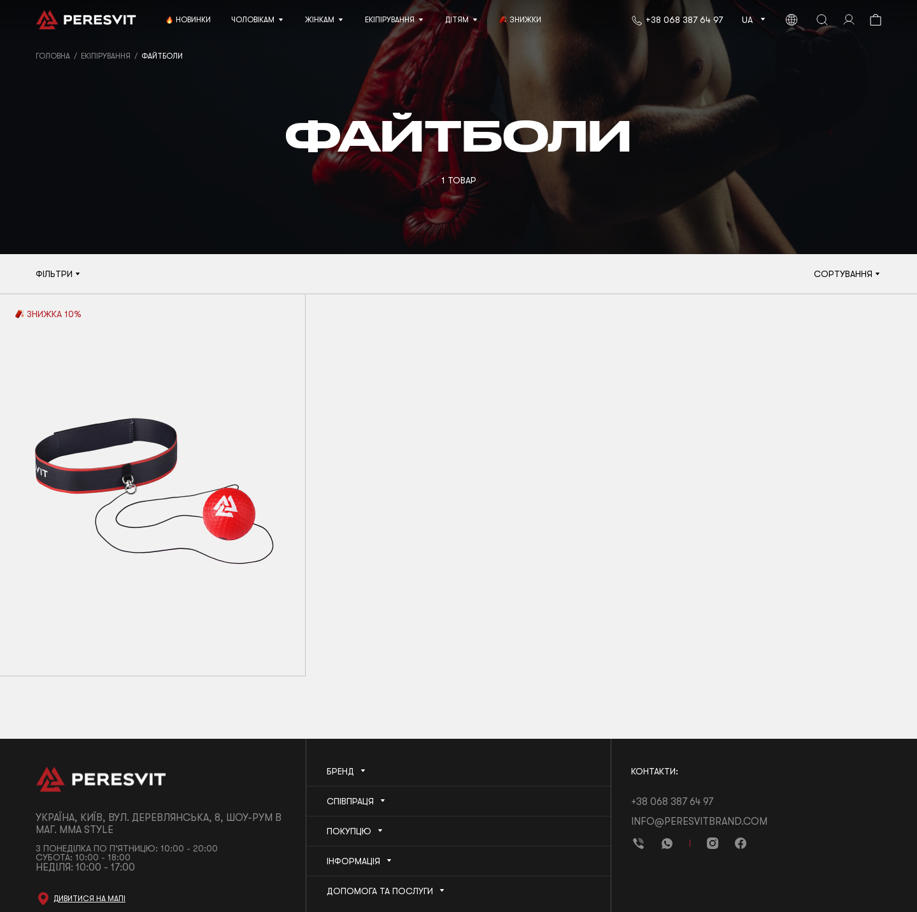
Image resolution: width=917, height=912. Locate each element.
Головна (53, 56)
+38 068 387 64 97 (684, 20)
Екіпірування (106, 56)
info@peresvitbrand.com (699, 821)
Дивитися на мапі (89, 898)
